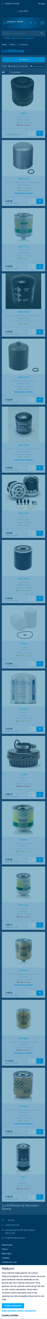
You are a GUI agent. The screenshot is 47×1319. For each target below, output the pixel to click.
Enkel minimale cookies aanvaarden (19, 1311)
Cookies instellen (10, 1315)
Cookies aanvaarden (13, 1306)
